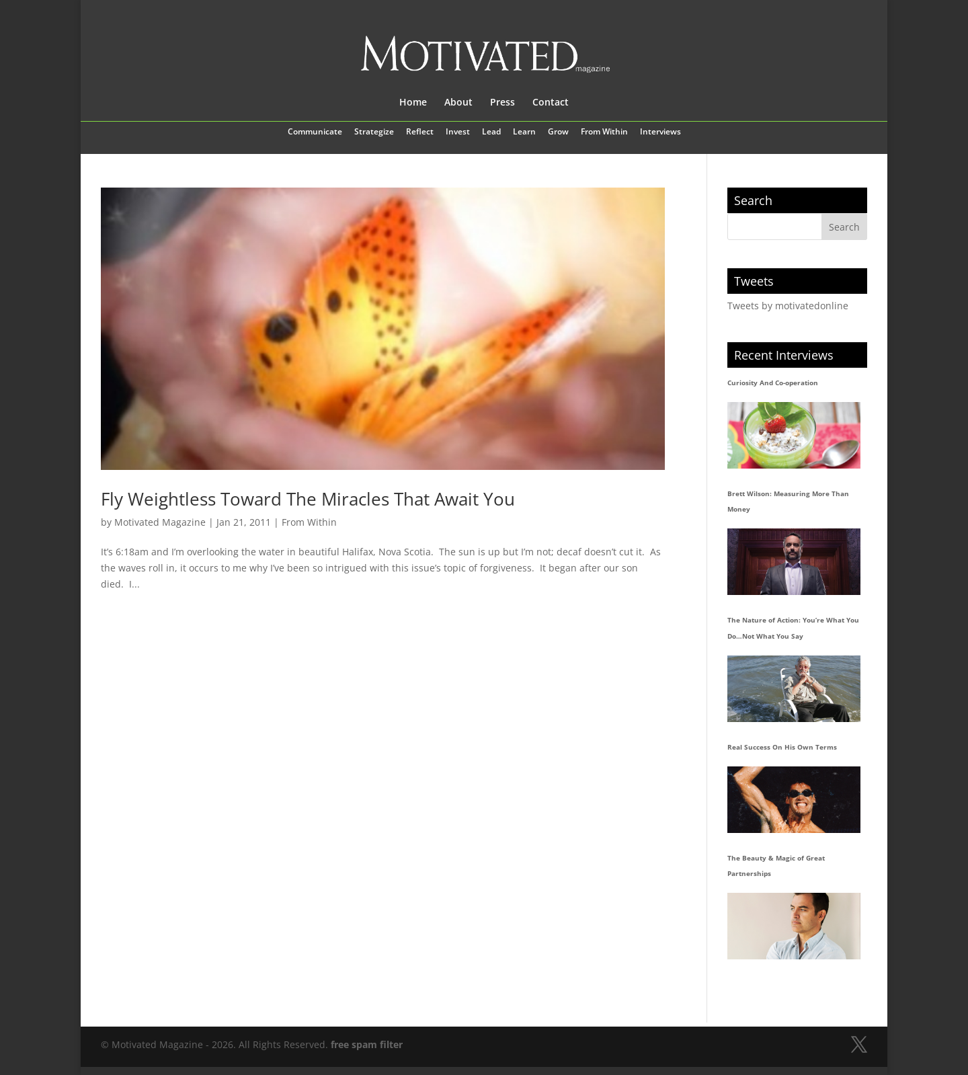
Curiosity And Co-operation (772, 382)
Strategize (374, 132)
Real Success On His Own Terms (782, 747)
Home (413, 102)
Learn (524, 132)
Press (502, 102)
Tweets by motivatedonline (787, 305)
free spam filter (367, 1044)
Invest (458, 132)
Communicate (315, 132)
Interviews (660, 132)
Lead (491, 132)
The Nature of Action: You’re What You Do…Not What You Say (793, 628)
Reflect (420, 132)
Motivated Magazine (160, 522)
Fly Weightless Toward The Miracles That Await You (308, 499)
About (458, 102)
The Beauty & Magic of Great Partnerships (776, 866)
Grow (558, 132)
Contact (550, 102)
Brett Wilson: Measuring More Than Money (788, 501)
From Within (604, 132)
